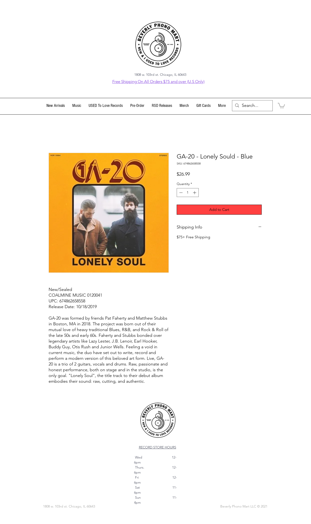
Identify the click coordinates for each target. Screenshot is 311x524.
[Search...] (252, 105)
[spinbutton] (187, 192)
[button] (77, 106)
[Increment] (195, 192)
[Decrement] (180, 192)
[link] (281, 105)
